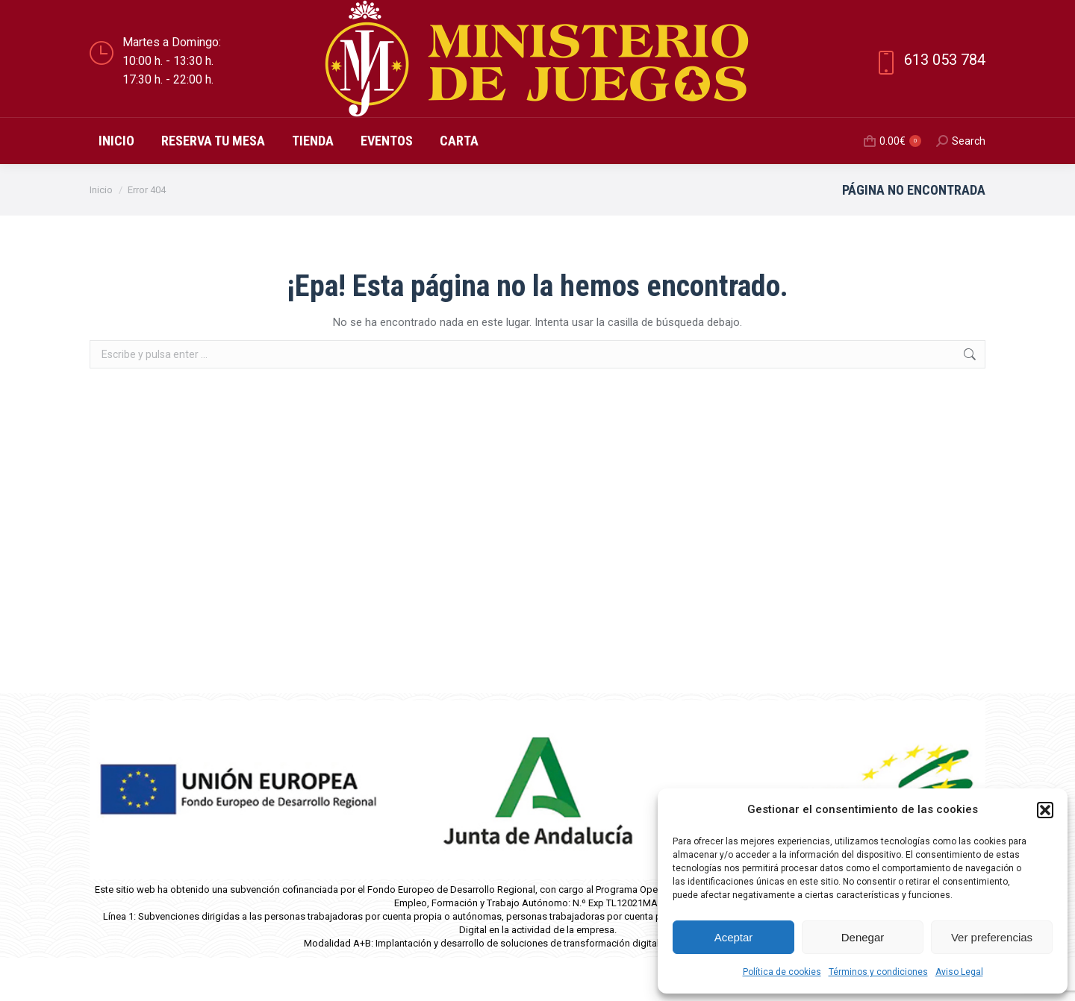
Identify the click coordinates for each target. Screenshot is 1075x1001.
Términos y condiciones (878, 972)
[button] (1045, 810)
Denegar (863, 937)
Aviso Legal (959, 972)
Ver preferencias (991, 937)
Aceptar (733, 937)
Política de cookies (782, 972)
